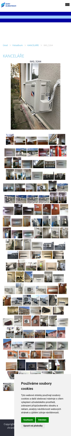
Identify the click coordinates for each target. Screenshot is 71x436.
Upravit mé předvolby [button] (33, 426)
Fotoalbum (18, 45)
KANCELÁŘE (33, 45)
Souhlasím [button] (28, 420)
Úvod (5, 45)
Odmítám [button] (42, 420)
